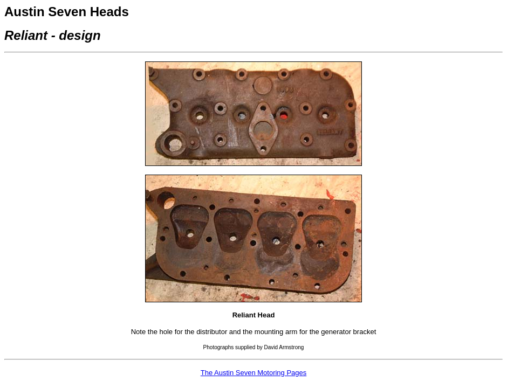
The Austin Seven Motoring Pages (254, 373)
